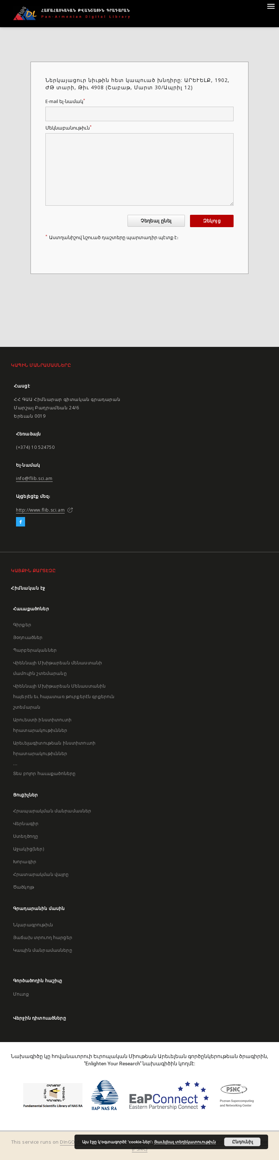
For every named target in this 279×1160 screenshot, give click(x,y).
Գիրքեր (22, 625)
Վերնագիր (26, 823)
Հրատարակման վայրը (41, 874)
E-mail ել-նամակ (65, 101)
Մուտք (21, 994)
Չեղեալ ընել (156, 221)
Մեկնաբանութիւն (68, 128)
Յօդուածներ (28, 637)
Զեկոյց (212, 221)
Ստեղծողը (25, 836)
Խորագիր (24, 861)
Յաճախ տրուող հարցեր (42, 937)
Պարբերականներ (35, 650)
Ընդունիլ (242, 1141)
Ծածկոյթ (23, 887)
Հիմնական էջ (28, 588)
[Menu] (270, 6)
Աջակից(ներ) (28, 849)
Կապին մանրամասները (42, 950)
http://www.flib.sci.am (40, 510)
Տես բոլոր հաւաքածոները (44, 773)
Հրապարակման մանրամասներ (52, 811)
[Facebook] (20, 522)
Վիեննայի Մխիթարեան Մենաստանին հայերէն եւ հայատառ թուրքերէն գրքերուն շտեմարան (64, 696)
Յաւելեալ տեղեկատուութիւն (185, 1142)
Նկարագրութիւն (33, 925)
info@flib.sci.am (34, 478)
